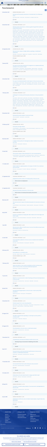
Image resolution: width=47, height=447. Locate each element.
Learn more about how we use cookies (29, 441)
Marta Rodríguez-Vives (26, 69)
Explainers (7, 417)
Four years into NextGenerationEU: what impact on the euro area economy (28, 81)
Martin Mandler (40, 35)
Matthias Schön (39, 217)
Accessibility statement (34, 419)
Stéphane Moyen (25, 100)
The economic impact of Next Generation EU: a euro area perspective (27, 153)
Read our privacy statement (16, 441)
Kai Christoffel (22, 99)
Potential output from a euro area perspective (22, 303)
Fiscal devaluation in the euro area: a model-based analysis (25, 328)
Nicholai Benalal (21, 68)
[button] (45, 1)
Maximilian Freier (38, 128)
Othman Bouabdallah (28, 68)
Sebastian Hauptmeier (30, 205)
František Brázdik (21, 31)
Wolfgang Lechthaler (32, 104)
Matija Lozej (35, 35)
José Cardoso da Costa (16, 99)
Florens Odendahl (30, 36)
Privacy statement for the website (34, 416)
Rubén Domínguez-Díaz (24, 104)
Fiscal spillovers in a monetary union (20, 252)
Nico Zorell (35, 69)
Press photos (7, 418)
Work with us (7, 415)
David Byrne (31, 31)
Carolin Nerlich (20, 69)
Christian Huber (40, 68)
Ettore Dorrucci (40, 82)
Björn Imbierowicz (38, 33)
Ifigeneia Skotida (26, 101)
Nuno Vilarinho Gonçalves (18, 40)
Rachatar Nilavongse (40, 40)
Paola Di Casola (15, 32)
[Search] (23, 3)
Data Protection (33, 414)
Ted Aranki (42, 304)
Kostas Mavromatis (20, 100)
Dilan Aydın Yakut (15, 41)
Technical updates (21, 415)
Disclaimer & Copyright (22, 414)
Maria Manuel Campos (16, 17)
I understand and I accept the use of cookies (12, 444)
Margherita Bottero (15, 31)
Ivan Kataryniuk (41, 99)
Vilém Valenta (34, 156)
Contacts (6, 420)
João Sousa (19, 376)
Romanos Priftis (35, 36)
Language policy (33, 421)
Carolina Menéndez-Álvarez (39, 105)
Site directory (4, 424)
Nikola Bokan (15, 54)
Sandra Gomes (22, 17)
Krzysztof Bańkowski (16, 68)
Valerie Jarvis (15, 306)
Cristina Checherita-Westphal (30, 128)
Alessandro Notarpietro (36, 100)
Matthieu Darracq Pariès (16, 293)
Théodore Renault (18, 104)
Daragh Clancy (20, 318)
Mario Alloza (14, 242)
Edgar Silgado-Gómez (19, 105)
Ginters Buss (26, 31)
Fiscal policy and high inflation (19, 126)
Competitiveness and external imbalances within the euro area (25, 339)
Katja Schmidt (32, 242)
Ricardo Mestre (15, 376)
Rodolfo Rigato (40, 54)
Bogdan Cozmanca (20, 254)
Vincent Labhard (31, 304)
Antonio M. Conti (40, 31)
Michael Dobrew (20, 32)
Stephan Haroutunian (20, 306)
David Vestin (41, 37)
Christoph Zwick (40, 69)
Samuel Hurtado (33, 103)
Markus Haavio (23, 33)
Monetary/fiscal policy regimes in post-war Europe (23, 115)
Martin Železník (25, 105)
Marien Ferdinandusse (22, 205)
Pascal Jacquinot (27, 17)
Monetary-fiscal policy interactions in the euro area (23, 190)
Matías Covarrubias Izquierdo (27, 40)
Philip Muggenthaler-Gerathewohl (21, 129)
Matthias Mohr (15, 354)
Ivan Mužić (30, 100)
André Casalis (35, 31)
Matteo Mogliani (20, 36)
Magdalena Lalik (25, 54)
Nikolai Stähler (34, 217)
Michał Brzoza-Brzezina (27, 103)
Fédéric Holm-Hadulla (20, 103)
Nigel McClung (15, 36)
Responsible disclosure (22, 417)
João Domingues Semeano (30, 155)
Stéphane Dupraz (25, 32)
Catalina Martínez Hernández (30, 33)
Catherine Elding (26, 306)
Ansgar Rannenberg (42, 36)
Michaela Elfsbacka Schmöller (29, 99)
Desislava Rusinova (37, 304)
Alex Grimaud (18, 33)
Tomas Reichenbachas (16, 37)
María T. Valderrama (35, 37)
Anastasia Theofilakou (28, 37)
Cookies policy (33, 418)
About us (6, 414)
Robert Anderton (15, 304)
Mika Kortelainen (30, 35)
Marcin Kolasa (39, 103)
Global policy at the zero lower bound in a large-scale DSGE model (26, 375)
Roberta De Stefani (34, 68)
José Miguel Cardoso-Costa (34, 17)
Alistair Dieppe (20, 304)
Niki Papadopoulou (29, 293)
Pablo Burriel (15, 217)
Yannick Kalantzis (18, 35)
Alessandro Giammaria (32, 32)
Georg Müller (25, 36)
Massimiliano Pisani (25, 230)
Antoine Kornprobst (25, 35)
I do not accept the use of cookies (34, 444)
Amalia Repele (23, 37)
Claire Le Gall (34, 40)
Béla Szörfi (32, 69)
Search (42, 3)
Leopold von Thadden (31, 105)
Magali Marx (14, 100)
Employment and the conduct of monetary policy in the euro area (26, 178)
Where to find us (8, 422)
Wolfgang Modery (18, 84)
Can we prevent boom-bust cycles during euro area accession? (25, 363)
